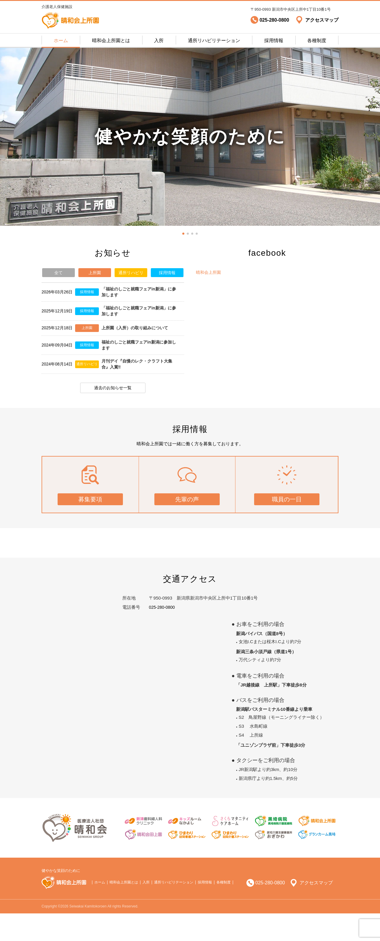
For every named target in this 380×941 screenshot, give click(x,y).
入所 (159, 40)
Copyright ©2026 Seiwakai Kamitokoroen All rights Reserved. (90, 934)
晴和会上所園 (209, 272)
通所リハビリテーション (214, 40)
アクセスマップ (316, 910)
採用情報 (273, 40)
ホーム (61, 40)
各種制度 (316, 40)
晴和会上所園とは (111, 40)
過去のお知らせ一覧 (113, 406)
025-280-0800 (163, 634)
